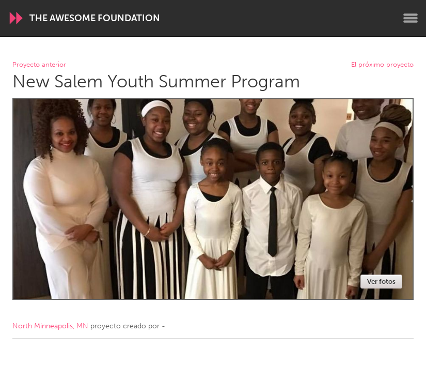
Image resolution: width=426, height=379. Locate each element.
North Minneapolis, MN (50, 326)
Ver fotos (381, 281)
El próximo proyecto (382, 65)
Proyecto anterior (39, 65)
